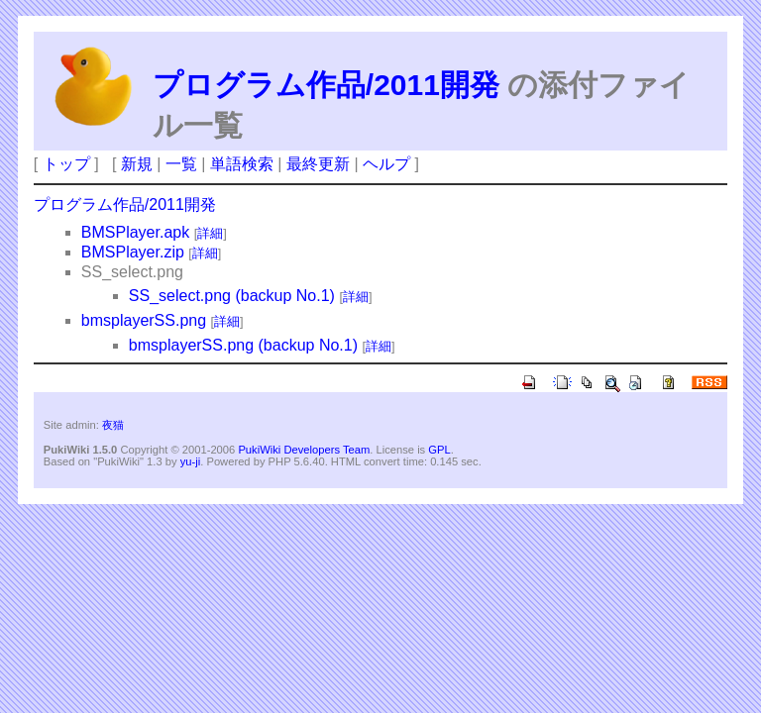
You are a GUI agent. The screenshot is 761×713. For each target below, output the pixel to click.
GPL (439, 450)
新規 (137, 163)
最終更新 (318, 163)
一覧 (181, 163)
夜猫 (113, 425)
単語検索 (241, 163)
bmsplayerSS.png (143, 320)
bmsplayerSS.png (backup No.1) (243, 345)
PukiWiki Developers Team (304, 450)
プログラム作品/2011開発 (326, 84)
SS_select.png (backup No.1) (232, 295)
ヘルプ (386, 163)
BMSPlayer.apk (135, 232)
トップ (66, 163)
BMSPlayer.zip (132, 252)
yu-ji (190, 461)
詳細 (210, 233)
